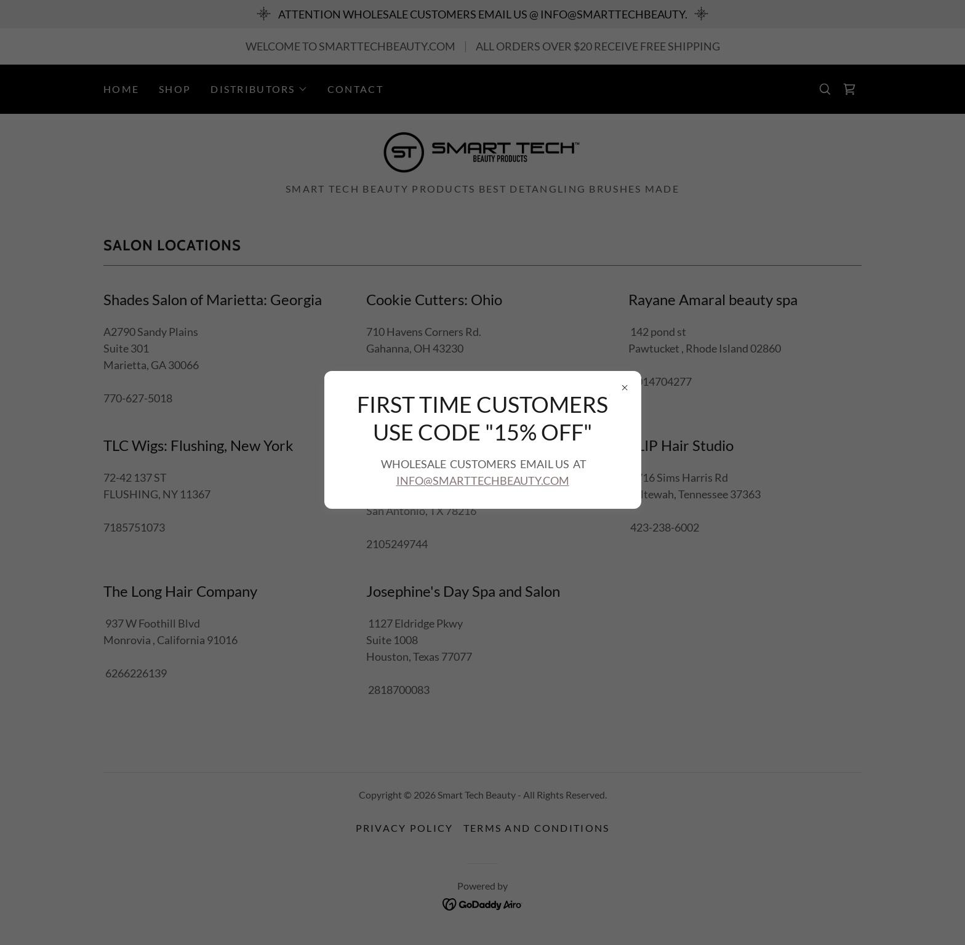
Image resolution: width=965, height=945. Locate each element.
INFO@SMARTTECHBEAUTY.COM (482, 480)
